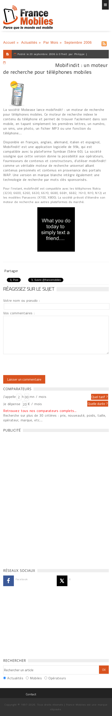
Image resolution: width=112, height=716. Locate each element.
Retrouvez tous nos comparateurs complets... (40, 410)
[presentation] (38, 364)
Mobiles (36, 678)
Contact (31, 694)
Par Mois (50, 42)
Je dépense (12, 403)
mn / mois (38, 396)
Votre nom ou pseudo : (21, 300)
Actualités (29, 42)
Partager (11, 270)
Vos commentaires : (19, 313)
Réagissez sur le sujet (28, 289)
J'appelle (9, 396)
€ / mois (35, 403)
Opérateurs (57, 678)
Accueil (9, 42)
